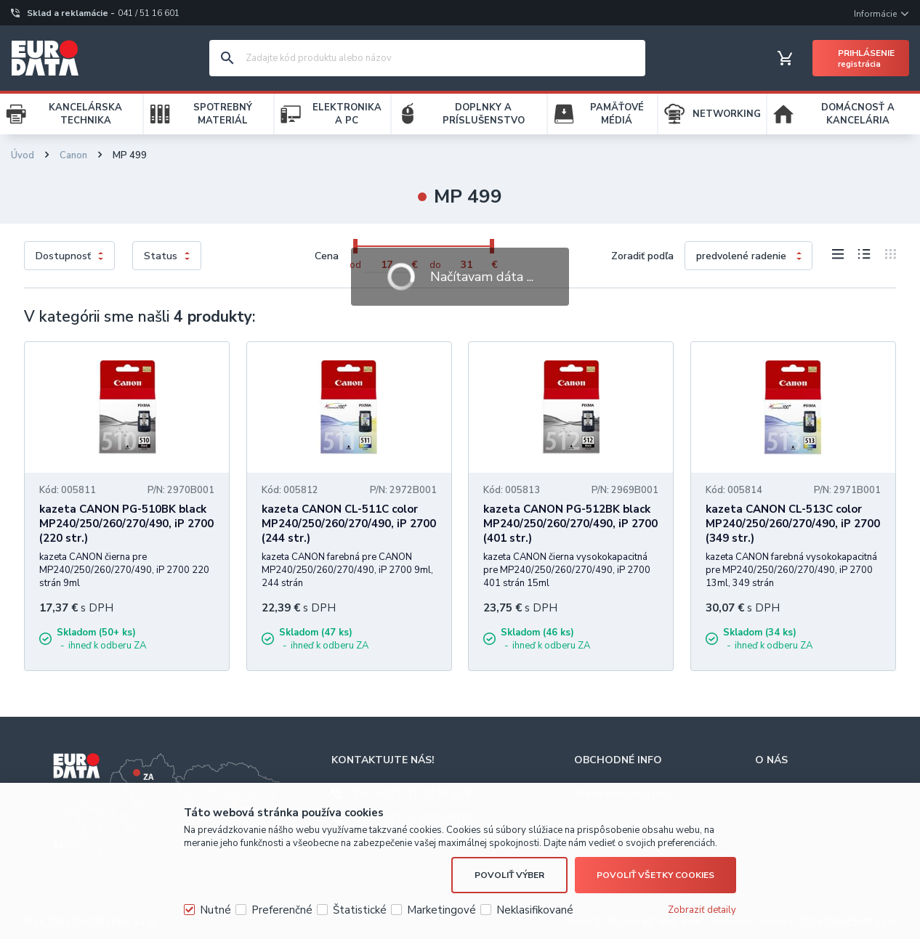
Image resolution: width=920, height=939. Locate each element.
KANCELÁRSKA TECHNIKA (85, 114)
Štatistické (360, 910)
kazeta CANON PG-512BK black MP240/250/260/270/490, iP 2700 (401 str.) (570, 523)
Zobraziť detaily (702, 909)
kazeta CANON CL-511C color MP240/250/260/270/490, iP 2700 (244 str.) (349, 523)
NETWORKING (727, 114)
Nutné (215, 910)
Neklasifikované (534, 910)
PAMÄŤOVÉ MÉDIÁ (617, 114)
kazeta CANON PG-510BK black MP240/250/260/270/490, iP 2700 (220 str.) (126, 523)
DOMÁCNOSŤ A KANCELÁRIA (858, 114)
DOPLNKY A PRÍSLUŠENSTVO (484, 114)
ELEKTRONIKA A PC (347, 114)
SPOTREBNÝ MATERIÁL (222, 114)
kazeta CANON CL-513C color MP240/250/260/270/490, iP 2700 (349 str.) (793, 523)
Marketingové (441, 910)
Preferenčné (281, 910)
